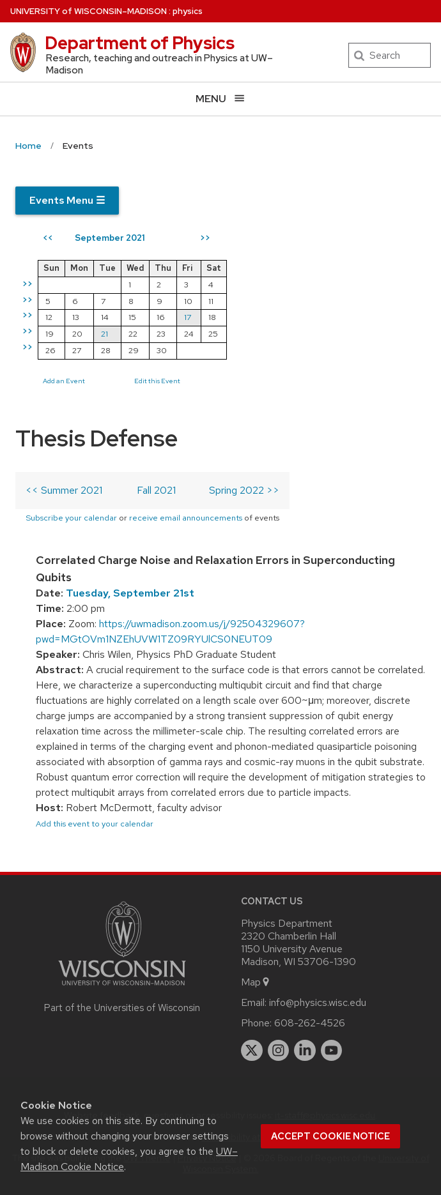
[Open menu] (220, 99)
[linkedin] (305, 1051)
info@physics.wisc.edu (317, 1002)
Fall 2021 (156, 490)
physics (188, 11)
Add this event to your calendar (94, 823)
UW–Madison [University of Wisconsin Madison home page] (88, 11)
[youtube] (332, 1051)
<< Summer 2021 (64, 490)
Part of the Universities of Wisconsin (122, 1007)
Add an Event (64, 380)
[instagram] (279, 1051)
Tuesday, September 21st (130, 593)
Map (256, 982)
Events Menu (67, 200)
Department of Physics (140, 42)
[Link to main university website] (122, 987)
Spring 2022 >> (244, 490)
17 (187, 317)
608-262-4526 (309, 1023)
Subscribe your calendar (71, 517)
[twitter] (252, 1051)
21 (104, 333)
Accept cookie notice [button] (330, 1136)
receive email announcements (185, 517)
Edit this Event (157, 380)
